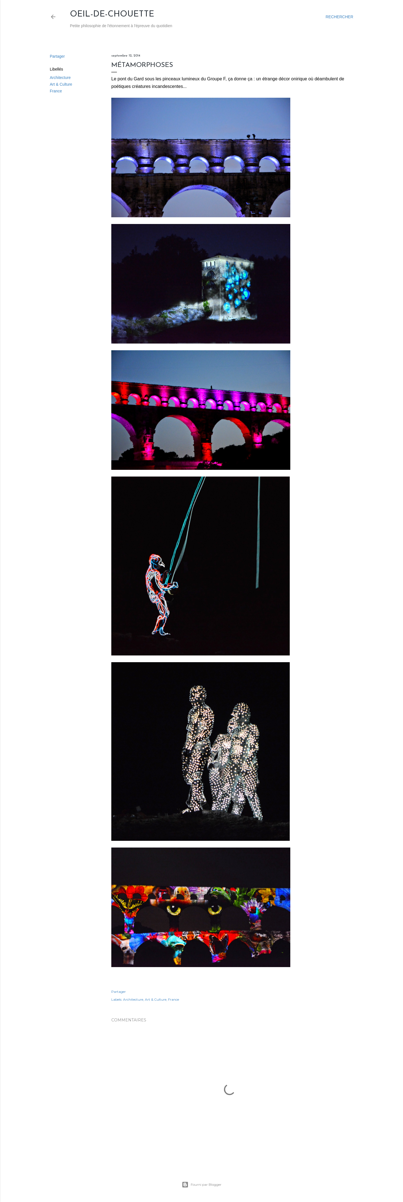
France (56, 91)
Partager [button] (57, 56)
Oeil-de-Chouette (112, 14)
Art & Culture (61, 84)
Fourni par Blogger (201, 1184)
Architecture (60, 77)
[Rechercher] (339, 17)
